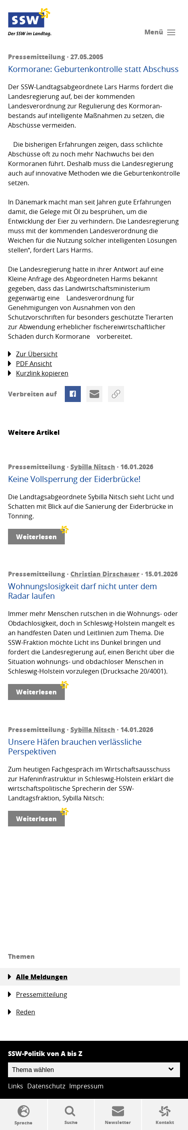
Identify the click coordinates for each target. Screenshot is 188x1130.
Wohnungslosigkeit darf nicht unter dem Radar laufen (82, 591)
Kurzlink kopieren (38, 373)
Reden (21, 1012)
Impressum (86, 1086)
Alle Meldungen (38, 977)
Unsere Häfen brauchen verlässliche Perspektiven (75, 746)
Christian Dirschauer (105, 574)
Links (15, 1086)
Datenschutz (46, 1086)
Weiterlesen (40, 535)
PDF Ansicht (30, 363)
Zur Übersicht (33, 354)
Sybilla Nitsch (92, 466)
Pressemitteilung (37, 994)
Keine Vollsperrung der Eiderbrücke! (74, 479)
